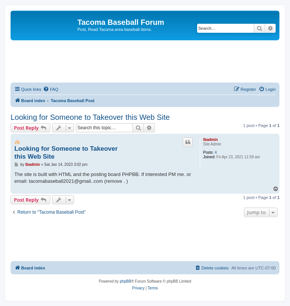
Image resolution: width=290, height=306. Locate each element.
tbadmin (210, 140)
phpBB (125, 281)
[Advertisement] (148, 61)
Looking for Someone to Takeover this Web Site (90, 117)
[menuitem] (50, 89)
